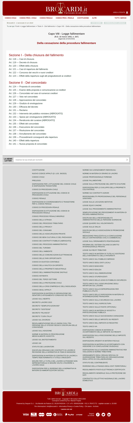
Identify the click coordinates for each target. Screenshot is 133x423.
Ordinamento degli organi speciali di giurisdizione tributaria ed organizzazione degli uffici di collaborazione (103, 357)
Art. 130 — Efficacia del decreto (23, 107)
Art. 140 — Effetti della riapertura (24, 140)
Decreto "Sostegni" (41, 309)
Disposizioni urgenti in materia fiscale (101, 341)
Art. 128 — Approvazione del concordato (27, 100)
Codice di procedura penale (45, 207)
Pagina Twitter (103, 414)
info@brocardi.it (52, 406)
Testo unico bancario (93, 266)
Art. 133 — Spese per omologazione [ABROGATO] (32, 117)
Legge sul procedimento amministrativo (102, 209)
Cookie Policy (78, 406)
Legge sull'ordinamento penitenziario (101, 241)
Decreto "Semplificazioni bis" (46, 306)
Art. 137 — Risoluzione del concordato (26, 130)
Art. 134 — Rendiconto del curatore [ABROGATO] (32, 120)
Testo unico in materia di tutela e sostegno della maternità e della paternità (104, 255)
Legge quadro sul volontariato (98, 223)
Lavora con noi (66, 409)
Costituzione (83, 18)
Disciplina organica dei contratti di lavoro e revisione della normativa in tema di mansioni (53, 351)
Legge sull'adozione (42, 331)
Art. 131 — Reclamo (18, 110)
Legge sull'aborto (41, 299)
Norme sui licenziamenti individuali (99, 170)
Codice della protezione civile (47, 283)
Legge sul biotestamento (44, 340)
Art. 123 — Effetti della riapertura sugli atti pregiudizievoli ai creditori (40, 76)
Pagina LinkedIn (109, 414)
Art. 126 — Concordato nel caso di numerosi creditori (33, 93)
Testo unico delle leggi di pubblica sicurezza (105, 280)
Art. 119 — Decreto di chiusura (23, 62)
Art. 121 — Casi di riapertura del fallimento (28, 69)
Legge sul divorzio (41, 320)
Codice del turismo (41, 248)
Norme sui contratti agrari (96, 193)
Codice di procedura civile (45, 189)
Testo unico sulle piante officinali (99, 307)
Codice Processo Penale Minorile (48, 216)
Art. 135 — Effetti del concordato (24, 124)
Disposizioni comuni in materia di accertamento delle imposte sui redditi (102, 331)
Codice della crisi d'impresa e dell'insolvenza (54, 286)
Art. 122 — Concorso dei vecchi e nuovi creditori (31, 72)
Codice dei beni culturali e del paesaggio (52, 237)
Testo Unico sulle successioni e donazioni (103, 316)
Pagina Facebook (98, 414)
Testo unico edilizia (92, 270)
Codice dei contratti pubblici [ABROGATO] (51, 241)
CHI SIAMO (96, 23)
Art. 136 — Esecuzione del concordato (26, 127)
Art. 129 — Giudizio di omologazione (26, 103)
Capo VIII (79, 26)
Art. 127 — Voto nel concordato (23, 97)
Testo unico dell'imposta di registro (100, 323)
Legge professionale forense (97, 177)
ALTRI (94, 18)
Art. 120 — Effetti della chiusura (23, 66)
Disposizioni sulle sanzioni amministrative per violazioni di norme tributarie (105, 351)
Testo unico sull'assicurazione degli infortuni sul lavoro (100, 285)
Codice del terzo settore (44, 279)
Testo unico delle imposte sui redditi (100, 319)
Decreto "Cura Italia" (42, 316)
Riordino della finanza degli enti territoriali (104, 366)
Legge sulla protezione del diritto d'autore (104, 184)
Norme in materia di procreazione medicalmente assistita (48, 335)
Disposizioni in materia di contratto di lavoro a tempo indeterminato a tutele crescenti (54, 357)
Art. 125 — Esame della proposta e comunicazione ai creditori (37, 90)
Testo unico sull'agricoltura (97, 303)
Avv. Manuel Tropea (74, 401)
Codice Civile (10, 18)
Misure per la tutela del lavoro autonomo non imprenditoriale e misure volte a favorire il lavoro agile (54, 363)
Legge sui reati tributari (94, 250)
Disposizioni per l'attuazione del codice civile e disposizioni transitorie (54, 185)
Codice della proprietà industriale (49, 269)
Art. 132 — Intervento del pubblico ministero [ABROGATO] (36, 113)
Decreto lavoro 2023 (42, 302)
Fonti (17, 26)
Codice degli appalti (41, 290)
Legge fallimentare (28, 26)
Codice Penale (46, 18)
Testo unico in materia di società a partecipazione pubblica (99, 311)
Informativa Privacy (65, 406)
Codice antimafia (40, 276)
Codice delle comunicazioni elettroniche (52, 255)
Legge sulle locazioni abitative (98, 202)
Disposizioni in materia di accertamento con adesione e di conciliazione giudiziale (104, 345)
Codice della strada (42, 220)
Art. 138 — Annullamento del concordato (27, 134)
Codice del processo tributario (47, 223)
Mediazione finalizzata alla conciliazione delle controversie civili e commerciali (102, 237)
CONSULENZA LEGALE (115, 23)
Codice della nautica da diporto (47, 265)
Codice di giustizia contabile (45, 262)
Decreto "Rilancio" (41, 313)
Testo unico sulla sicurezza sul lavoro (102, 300)
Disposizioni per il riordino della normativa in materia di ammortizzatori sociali (54, 369)
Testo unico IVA (90, 326)
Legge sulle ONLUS (92, 227)
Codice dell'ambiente (42, 251)
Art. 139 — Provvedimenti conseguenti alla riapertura (33, 137)
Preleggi (36, 180)
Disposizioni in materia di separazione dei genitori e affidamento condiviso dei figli (52, 294)
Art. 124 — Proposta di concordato (25, 86)
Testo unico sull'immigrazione (97, 273)
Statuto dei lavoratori (43, 347)
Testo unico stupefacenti (95, 277)
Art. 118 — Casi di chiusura (21, 59)
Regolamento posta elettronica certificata (104, 370)
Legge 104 (36, 343)
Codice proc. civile (28, 18)
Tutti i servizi (120, 18)
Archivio (96, 406)
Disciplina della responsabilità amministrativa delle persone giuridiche (102, 219)
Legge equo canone (92, 205)
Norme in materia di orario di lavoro (100, 173)
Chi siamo (88, 406)
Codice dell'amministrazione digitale (49, 272)
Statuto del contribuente (95, 363)
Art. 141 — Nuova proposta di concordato (28, 144)
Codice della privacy (42, 227)
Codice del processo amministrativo (49, 244)
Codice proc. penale (65, 18)
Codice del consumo (42, 230)
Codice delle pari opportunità (46, 258)
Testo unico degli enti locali (96, 263)
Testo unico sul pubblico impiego (99, 259)
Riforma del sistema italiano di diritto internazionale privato (101, 246)
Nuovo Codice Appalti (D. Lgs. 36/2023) (49, 173)
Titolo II (46, 26)
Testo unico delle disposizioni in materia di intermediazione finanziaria (103, 295)
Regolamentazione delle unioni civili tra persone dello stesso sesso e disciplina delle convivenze (54, 325)
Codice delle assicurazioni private (48, 234)
